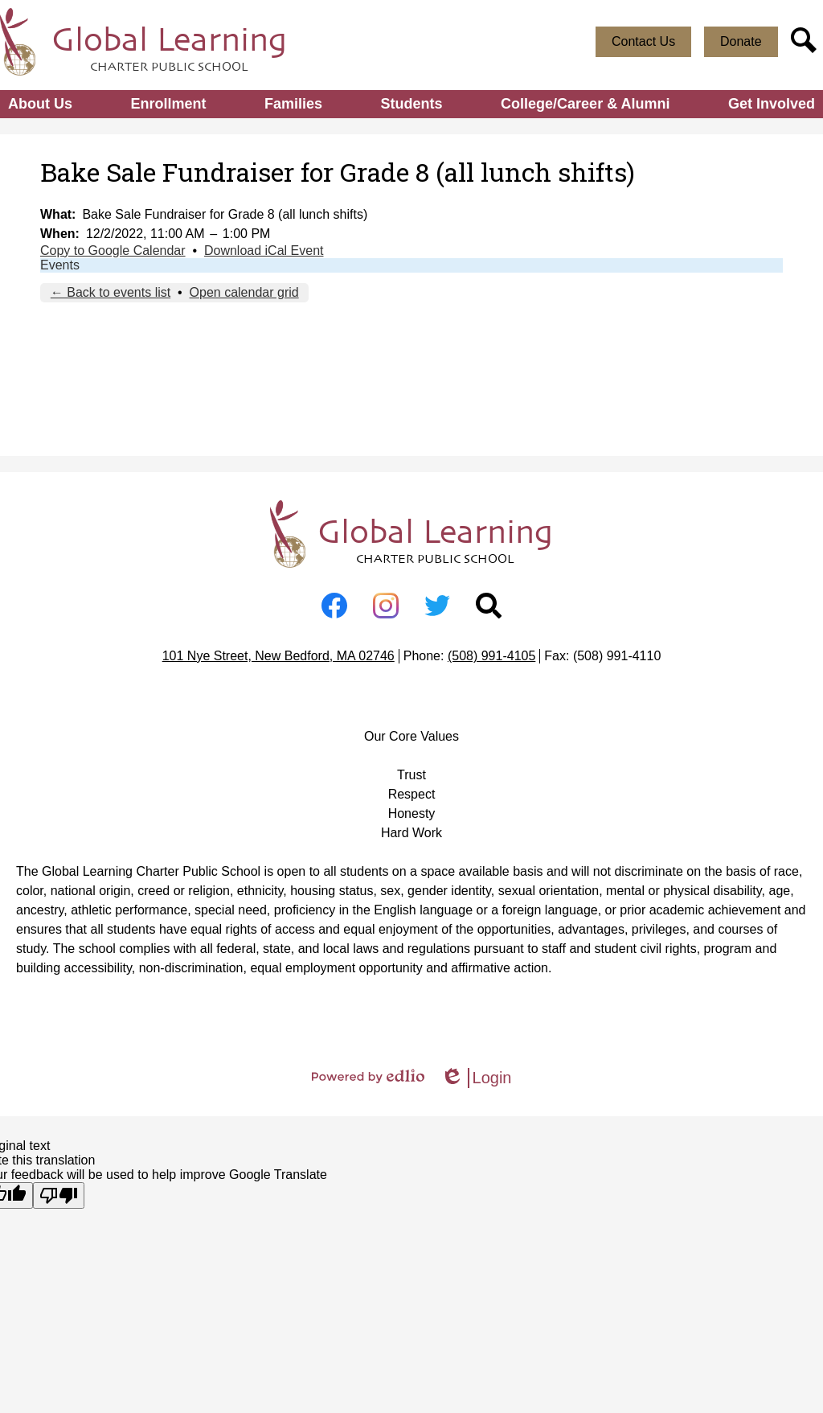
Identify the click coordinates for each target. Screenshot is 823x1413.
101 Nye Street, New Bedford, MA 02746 (278, 656)
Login (476, 1078)
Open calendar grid (244, 292)
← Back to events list (110, 292)
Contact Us (643, 41)
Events (60, 265)
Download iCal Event (264, 250)
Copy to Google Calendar (113, 250)
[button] (40, 104)
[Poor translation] (58, 1195)
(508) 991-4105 (491, 656)
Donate (741, 41)
